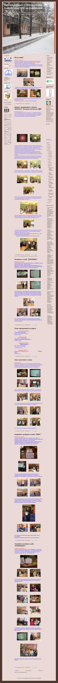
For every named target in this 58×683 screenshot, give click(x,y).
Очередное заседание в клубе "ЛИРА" (27, 434)
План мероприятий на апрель (25, 328)
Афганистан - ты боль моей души (49, 219)
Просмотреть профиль (49, 121)
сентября (49, 156)
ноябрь (5, 133)
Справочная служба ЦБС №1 (50, 191)
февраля (49, 199)
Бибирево (22, 256)
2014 (48, 147)
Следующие (17, 670)
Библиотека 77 (26, 256)
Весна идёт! (18, 57)
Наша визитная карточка (49, 59)
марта (49, 164)
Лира (5, 130)
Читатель (5, 144)
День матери (6, 126)
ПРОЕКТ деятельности (49, 65)
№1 (9, 144)
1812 (18, 256)
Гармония (8, 124)
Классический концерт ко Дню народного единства (50, 242)
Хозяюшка (6, 143)
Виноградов (9, 123)
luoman (33, 678)
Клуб (8, 129)
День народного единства (49, 266)
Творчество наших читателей (50, 69)
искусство (5, 129)
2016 (48, 144)
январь (8, 144)
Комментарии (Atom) (23, 672)
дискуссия (9, 128)
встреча (5, 124)
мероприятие (32, 256)
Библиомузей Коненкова (49, 71)
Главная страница (28, 670)
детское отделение (8, 104)
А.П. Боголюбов (9, 117)
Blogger (40, 678)
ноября (49, 153)
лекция (10, 129)
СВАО (35, 256)
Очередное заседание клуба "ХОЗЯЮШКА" (49, 278)
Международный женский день (50, 194)
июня (49, 159)
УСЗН (8, 141)
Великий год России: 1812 (49, 305)
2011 (10, 114)
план (7, 134)
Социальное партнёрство (49, 230)
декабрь (5, 125)
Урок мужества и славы (23, 360)
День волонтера (9, 125)
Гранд (10, 124)
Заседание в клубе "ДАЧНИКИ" (25, 259)
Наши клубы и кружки (49, 62)
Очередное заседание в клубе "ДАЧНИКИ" (50, 255)
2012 (20, 256)
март (29, 256)
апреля (49, 162)
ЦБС (37, 256)
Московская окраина (7, 132)
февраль (9, 142)
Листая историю (49, 60)
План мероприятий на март (50, 196)
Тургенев (5, 141)
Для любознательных (50, 67)
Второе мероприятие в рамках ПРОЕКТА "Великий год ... (51, 169)
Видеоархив (49, 74)
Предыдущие (41, 670)
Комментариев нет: (28, 103)
